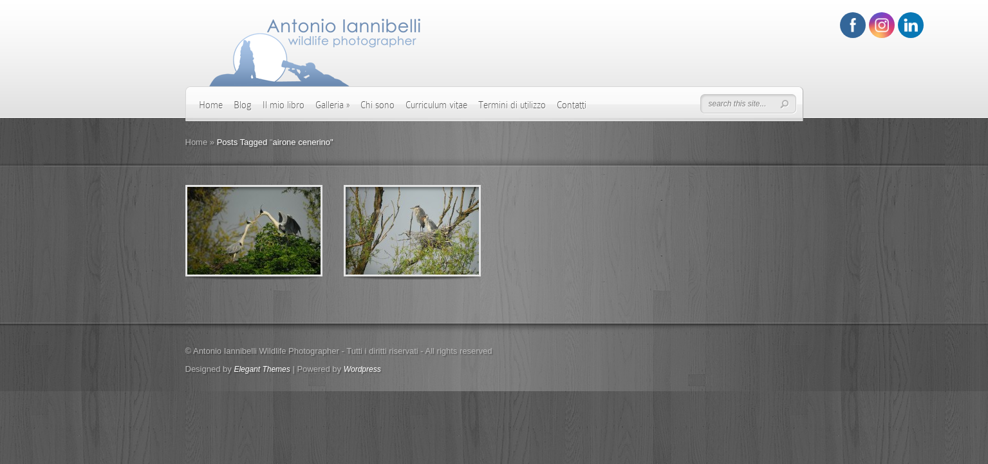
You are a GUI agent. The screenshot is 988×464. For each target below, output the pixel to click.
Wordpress (362, 369)
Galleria (332, 105)
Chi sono (377, 105)
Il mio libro (283, 105)
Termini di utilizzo (512, 105)
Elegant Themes (262, 369)
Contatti (571, 105)
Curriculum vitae (436, 105)
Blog (243, 105)
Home (211, 105)
